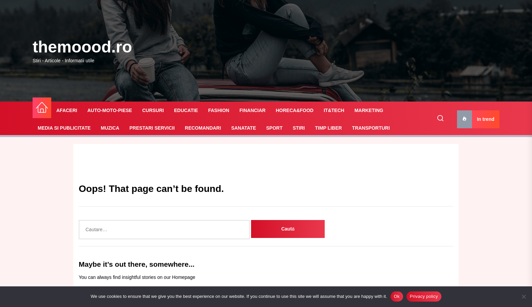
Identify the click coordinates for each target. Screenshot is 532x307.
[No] (523, 296)
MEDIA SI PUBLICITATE (64, 128)
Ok (397, 296)
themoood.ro (82, 47)
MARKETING (369, 110)
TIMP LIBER (328, 128)
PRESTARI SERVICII (152, 128)
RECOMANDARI (203, 128)
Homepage (183, 277)
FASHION (218, 110)
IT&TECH (334, 110)
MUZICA (110, 128)
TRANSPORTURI (371, 128)
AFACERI (66, 110)
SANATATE (243, 128)
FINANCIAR (253, 110)
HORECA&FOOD (295, 110)
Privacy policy (424, 296)
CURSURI (153, 110)
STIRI (299, 128)
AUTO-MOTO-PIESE (109, 110)
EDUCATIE (186, 110)
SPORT (274, 128)
